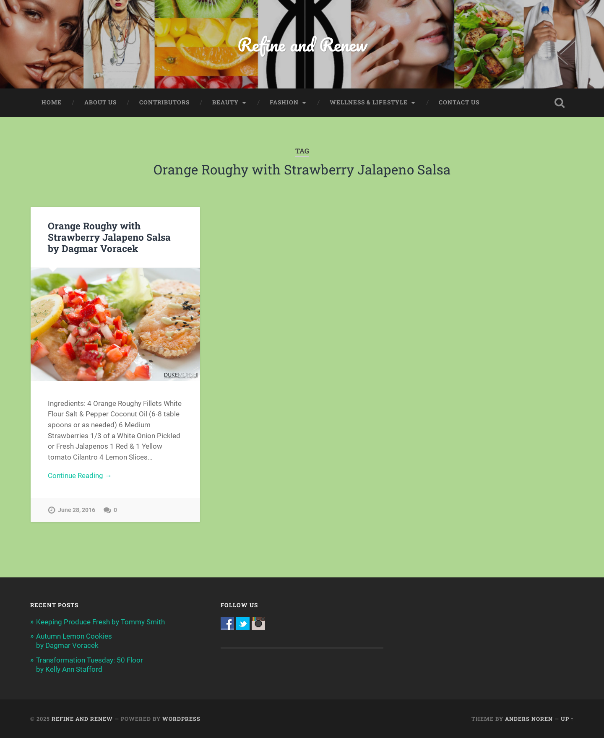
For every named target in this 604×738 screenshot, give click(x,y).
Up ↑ (567, 718)
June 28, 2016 (76, 510)
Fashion (284, 102)
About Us (100, 102)
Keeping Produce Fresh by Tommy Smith (100, 622)
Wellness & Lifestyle (369, 102)
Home (52, 102)
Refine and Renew (302, 44)
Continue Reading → (80, 475)
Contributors (164, 102)
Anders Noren (529, 718)
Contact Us (459, 102)
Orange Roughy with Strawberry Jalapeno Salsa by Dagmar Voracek (109, 237)
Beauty (225, 102)
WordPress (181, 718)
